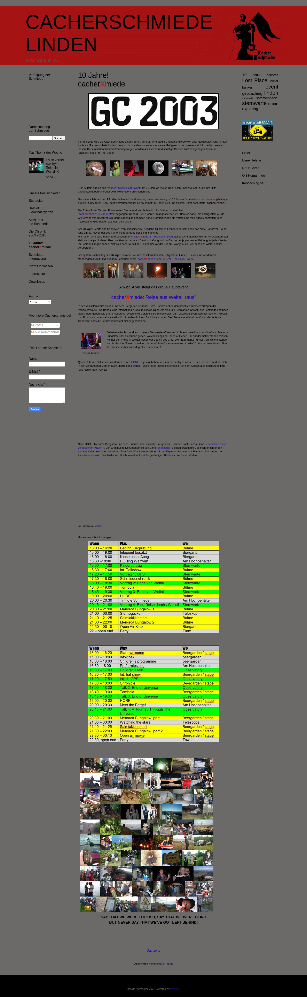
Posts (37, 325)
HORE (135, 362)
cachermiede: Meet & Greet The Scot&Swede (166, 258)
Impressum (37, 273)
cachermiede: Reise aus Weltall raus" (153, 297)
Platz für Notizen (41, 266)
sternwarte (254, 103)
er (113, 214)
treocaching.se (252, 183)
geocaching (252, 93)
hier (100, 526)
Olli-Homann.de (253, 175)
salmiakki (247, 98)
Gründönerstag (137, 199)
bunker (247, 87)
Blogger (174, 988)
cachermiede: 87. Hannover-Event (152, 236)
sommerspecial (267, 98)
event (271, 87)
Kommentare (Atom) (161, 963)
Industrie (272, 75)
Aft (110, 214)
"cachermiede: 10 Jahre (93, 214)
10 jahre (251, 75)
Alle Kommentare (45, 332)
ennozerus (164, 447)
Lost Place (254, 80)
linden (271, 93)
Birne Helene (251, 160)
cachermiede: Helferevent (124, 187)
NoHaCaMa (250, 168)
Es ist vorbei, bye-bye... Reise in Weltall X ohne (55, 168)
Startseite (153, 950)
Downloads (37, 281)
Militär (273, 81)
